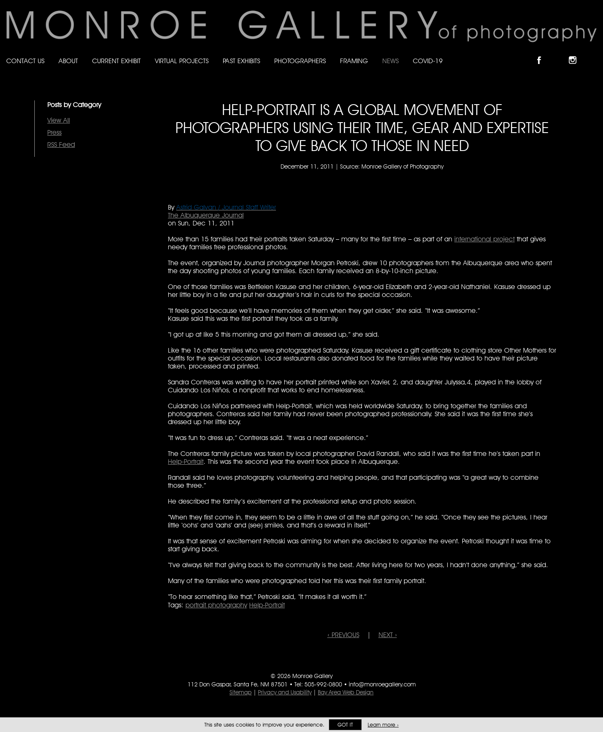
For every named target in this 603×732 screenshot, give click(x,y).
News (390, 61)
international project (484, 239)
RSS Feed (61, 144)
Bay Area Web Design (346, 692)
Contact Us (25, 61)
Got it (345, 725)
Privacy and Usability (285, 692)
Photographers (300, 61)
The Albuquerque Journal (206, 215)
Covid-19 (428, 61)
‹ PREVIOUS (343, 635)
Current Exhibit (116, 61)
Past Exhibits (241, 61)
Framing (354, 61)
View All (58, 120)
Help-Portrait (186, 462)
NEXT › (388, 635)
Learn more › (383, 725)
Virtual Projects (182, 61)
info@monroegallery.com (382, 684)
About (68, 61)
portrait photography (216, 605)
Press (54, 132)
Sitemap (240, 692)
